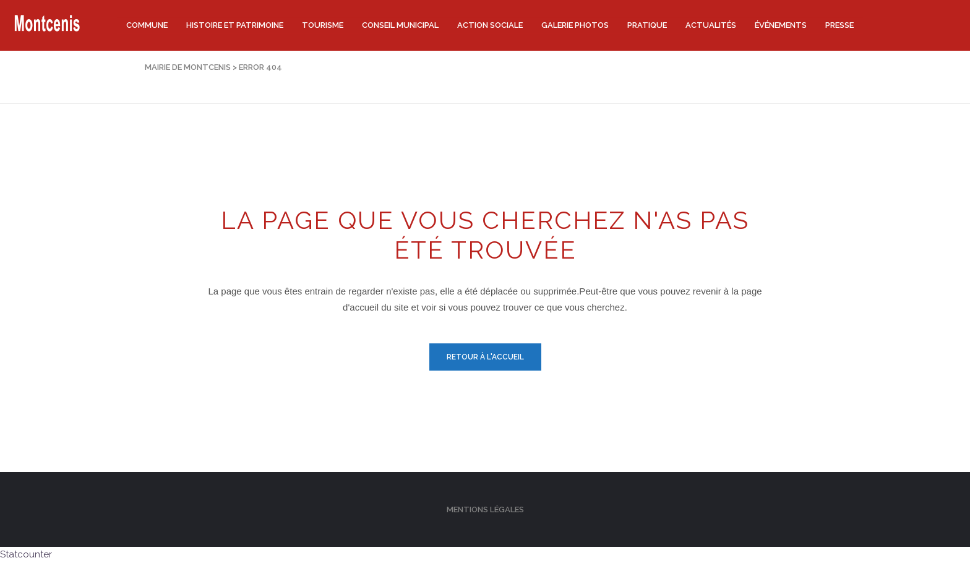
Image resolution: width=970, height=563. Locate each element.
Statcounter (26, 554)
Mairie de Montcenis (188, 67)
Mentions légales (485, 509)
